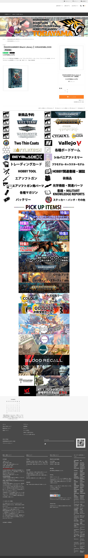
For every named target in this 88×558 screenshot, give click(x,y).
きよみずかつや (76, 504)
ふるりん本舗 (82, 534)
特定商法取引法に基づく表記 (9, 441)
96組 (81, 460)
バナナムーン (76, 526)
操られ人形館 (76, 520)
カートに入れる (71, 97)
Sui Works (81, 489)
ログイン (76, 1)
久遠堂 (81, 504)
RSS (4, 439)
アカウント (67, 1)
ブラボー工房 (76, 534)
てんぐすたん (76, 523)
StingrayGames (76, 489)
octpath (81, 480)
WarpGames (82, 495)
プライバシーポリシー (7, 443)
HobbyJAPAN (82, 472)
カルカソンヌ (82, 501)
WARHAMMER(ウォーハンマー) (13, 41)
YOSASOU (82, 496)
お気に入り (71, 81)
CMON (75, 466)
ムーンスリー (82, 542)
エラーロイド (82, 499)
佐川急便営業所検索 (6, 476)
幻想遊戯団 (76, 509)
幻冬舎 (81, 509)
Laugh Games (82, 476)
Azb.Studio (76, 465)
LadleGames (76, 476)
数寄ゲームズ (82, 515)
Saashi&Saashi (76, 485)
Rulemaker (82, 484)
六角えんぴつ (82, 548)
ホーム (4, 39)
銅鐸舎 (81, 523)
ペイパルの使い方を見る (54, 488)
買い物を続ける (81, 108)
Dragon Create (76, 468)
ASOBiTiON (76, 464)
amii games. (82, 462)
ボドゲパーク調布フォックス (82, 536)
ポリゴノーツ (76, 538)
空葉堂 (81, 519)
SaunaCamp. (82, 485)
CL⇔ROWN (82, 465)
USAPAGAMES (82, 493)
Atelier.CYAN (82, 464)
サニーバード (82, 513)
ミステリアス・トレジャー (82, 539)
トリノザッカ (82, 524)
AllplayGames (76, 462)
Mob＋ (75, 480)
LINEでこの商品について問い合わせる (46, 108)
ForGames (75, 470)
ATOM (7, 439)
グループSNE (76, 505)
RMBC (75, 484)
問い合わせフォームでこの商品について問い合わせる (66, 108)
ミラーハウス (76, 542)
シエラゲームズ (76, 515)
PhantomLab (82, 481)
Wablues (75, 495)
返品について (81, 100)
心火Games (76, 510)
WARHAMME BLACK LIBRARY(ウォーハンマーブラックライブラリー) (20, 39)
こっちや (81, 510)
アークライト (76, 498)
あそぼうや (82, 498)
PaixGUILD (76, 481)
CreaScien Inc (82, 466)
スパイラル (76, 519)
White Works (76, 496)
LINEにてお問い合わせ (17, 14)
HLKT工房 (75, 472)
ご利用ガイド (7, 14)
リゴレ (75, 546)
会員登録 (84, 1)
